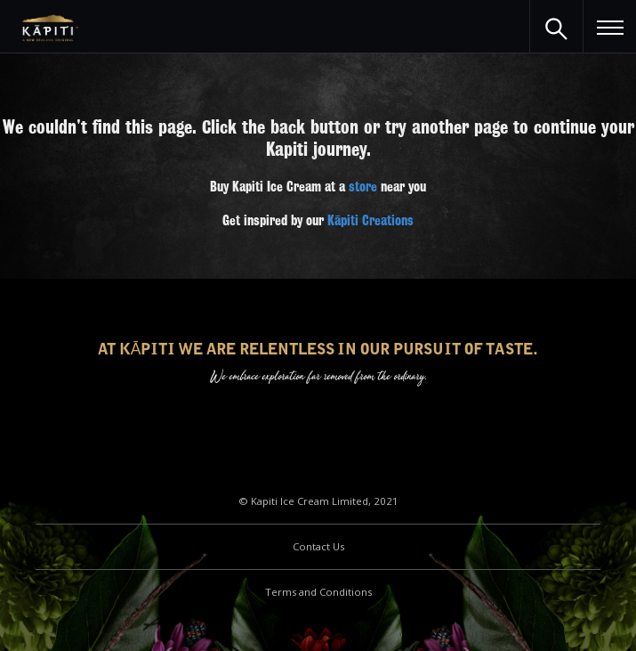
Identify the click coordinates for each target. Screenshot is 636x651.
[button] (609, 26)
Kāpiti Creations (370, 221)
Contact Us (318, 546)
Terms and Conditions (318, 591)
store (363, 187)
